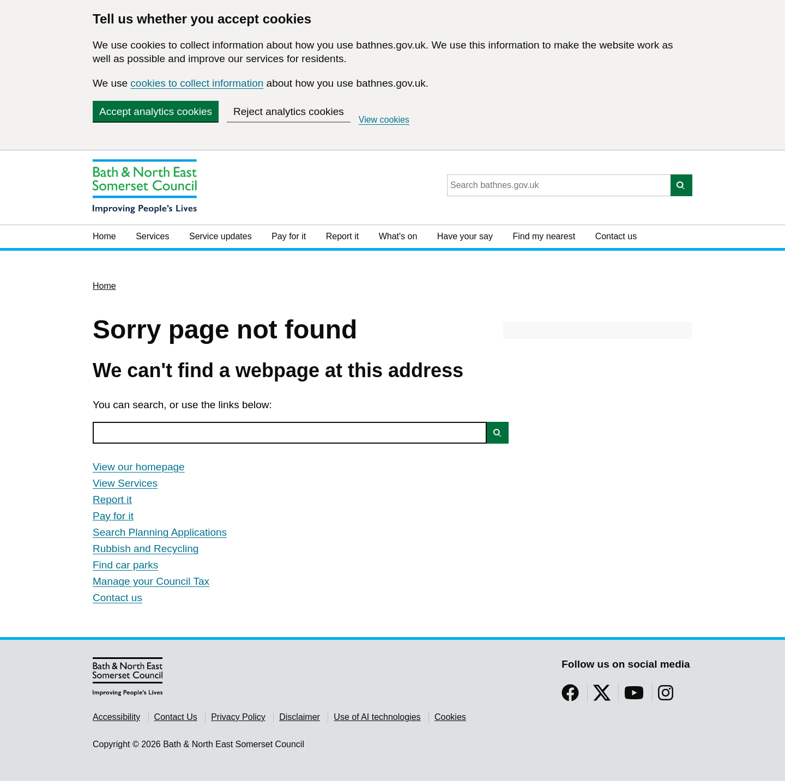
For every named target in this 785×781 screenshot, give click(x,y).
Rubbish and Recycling (145, 548)
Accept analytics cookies (155, 111)
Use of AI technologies (377, 717)
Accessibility (116, 717)
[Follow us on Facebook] (570, 696)
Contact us (616, 236)
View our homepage (139, 467)
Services (152, 236)
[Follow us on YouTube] (634, 696)
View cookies (384, 119)
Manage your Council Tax (151, 581)
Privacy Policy (238, 717)
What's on (398, 236)
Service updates (220, 236)
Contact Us (175, 717)
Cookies (450, 717)
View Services (125, 483)
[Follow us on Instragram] (665, 696)
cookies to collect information (196, 83)
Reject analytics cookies (288, 111)
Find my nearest (543, 236)
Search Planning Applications (160, 532)
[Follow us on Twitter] (602, 696)
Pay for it (288, 236)
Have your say (465, 236)
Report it (342, 236)
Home (104, 236)
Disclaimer (299, 717)
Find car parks (125, 565)
